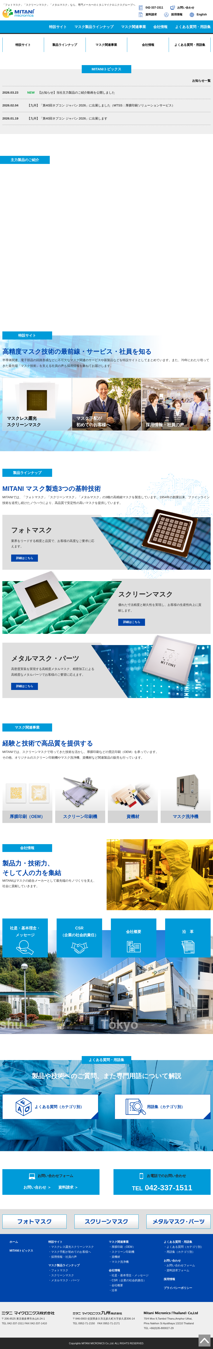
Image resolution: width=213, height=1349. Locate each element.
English (202, 14)
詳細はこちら (24, 558)
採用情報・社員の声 (64, 1256)
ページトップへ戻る (205, 1341)
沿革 (114, 1290)
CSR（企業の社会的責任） (79, 931)
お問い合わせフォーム (181, 1265)
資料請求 (151, 14)
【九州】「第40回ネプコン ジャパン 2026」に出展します (67, 118)
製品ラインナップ (64, 45)
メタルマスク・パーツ (65, 1280)
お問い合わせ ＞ (37, 1187)
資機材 (116, 1256)
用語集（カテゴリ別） (181, 1251)
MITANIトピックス (21, 1250)
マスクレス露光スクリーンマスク (72, 1247)
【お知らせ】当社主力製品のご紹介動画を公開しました (71, 92)
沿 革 (188, 931)
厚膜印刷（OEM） (123, 1247)
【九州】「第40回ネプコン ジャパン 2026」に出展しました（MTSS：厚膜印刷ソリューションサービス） (101, 105)
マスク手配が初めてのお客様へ (71, 1251)
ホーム (13, 1242)
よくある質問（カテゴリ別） (185, 1247)
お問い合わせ (185, 7)
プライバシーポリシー (178, 1288)
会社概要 (133, 931)
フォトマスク (59, 1270)
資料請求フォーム (178, 1270)
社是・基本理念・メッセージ (25, 931)
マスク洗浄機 (120, 1261)
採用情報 (176, 14)
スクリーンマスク (62, 1275)
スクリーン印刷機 (123, 1251)
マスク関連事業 (106, 45)
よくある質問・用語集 (189, 45)
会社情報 (148, 45)
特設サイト (23, 45)
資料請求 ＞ (68, 1187)
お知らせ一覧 (201, 80)
